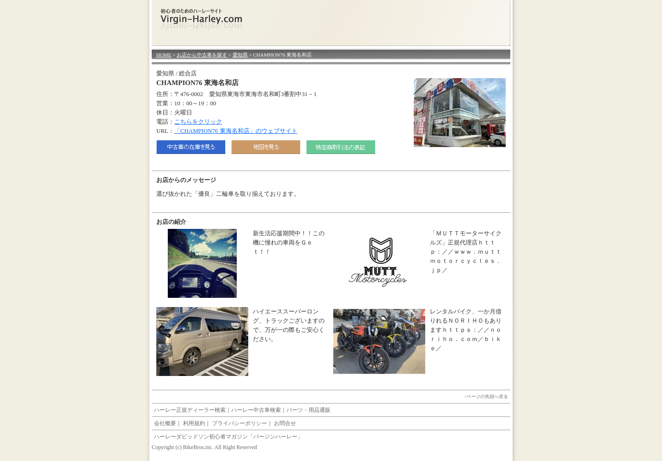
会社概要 (165, 423)
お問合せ (285, 423)
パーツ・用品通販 (308, 410)
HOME (163, 54)
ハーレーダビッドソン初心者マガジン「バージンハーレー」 (228, 436)
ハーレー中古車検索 (256, 410)
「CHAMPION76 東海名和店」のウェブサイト (235, 130)
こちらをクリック (198, 121)
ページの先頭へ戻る (487, 396)
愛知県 (240, 54)
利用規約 (194, 423)
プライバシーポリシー (239, 423)
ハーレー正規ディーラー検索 (190, 410)
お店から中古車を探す (202, 54)
